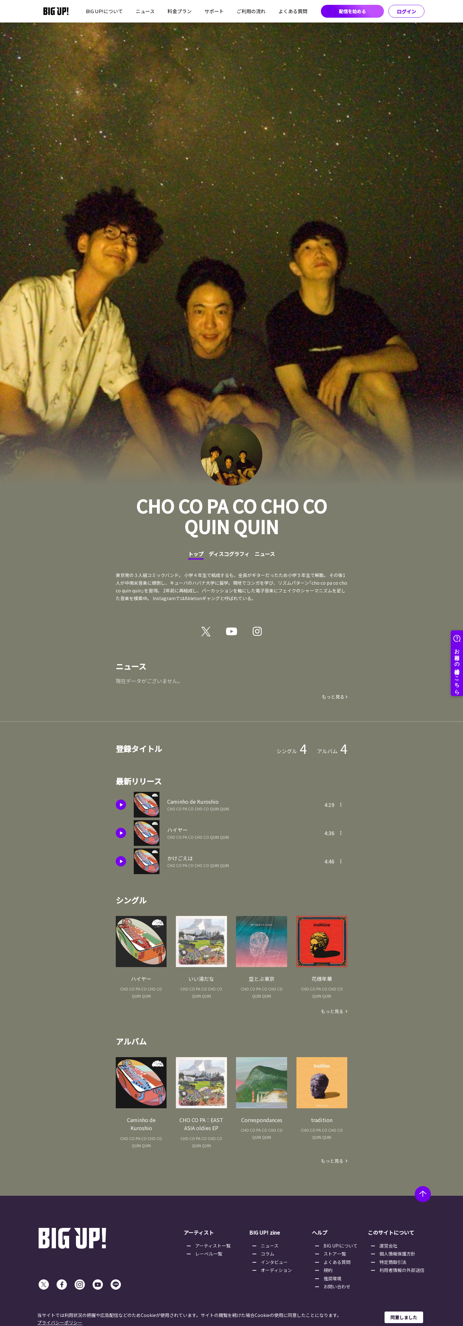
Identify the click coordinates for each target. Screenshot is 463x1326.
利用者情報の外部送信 (401, 1270)
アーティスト (199, 1232)
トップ (196, 554)
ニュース (145, 11)
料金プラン (180, 11)
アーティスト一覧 (213, 1245)
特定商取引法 (392, 1262)
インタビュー (274, 1262)
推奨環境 (332, 1278)
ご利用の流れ (251, 11)
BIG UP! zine (264, 1232)
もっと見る (333, 696)
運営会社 (388, 1245)
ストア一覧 (334, 1253)
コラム (267, 1253)
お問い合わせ (336, 1286)
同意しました (403, 1317)
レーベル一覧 (208, 1253)
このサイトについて (391, 1232)
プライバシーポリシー (59, 1322)
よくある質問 (292, 11)
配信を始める (352, 11)
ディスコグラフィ (229, 554)
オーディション (276, 1270)
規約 (327, 1270)
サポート (214, 11)
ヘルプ (319, 1232)
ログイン (406, 11)
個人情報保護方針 (397, 1253)
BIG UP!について (104, 11)
